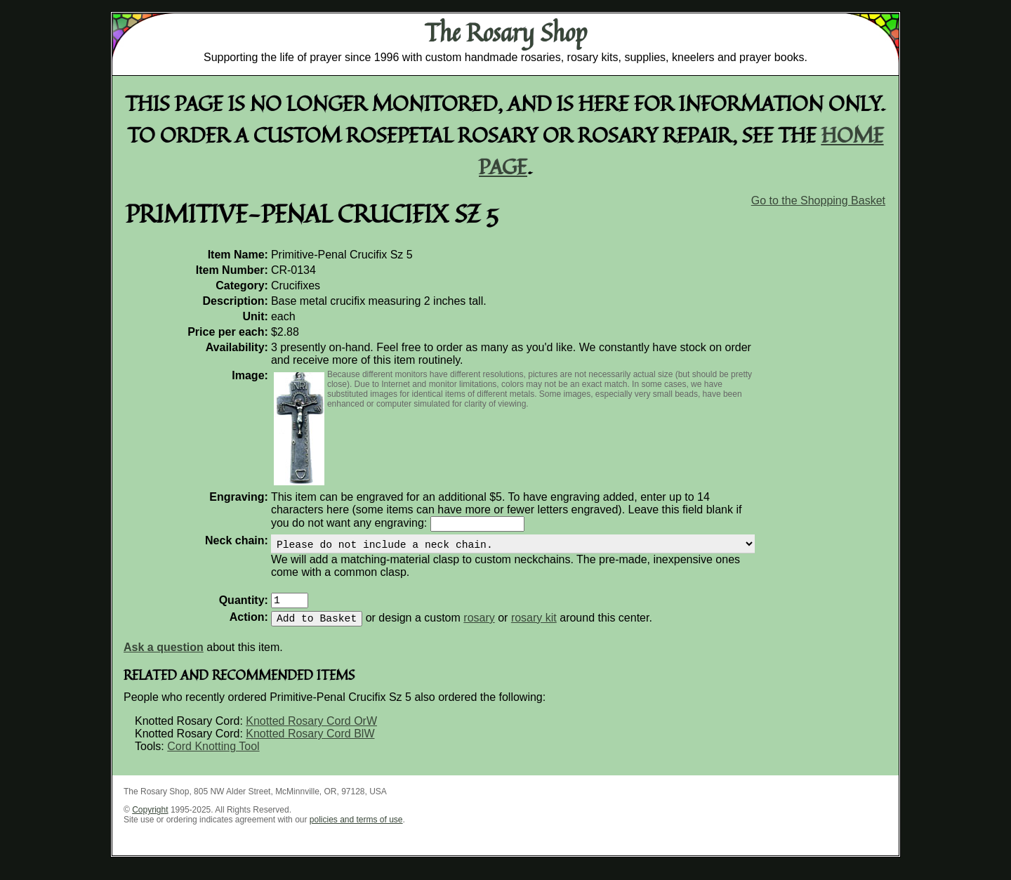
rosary (478, 629)
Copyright (150, 821)
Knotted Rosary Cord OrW (311, 732)
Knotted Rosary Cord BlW (310, 745)
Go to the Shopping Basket (818, 200)
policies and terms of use (356, 831)
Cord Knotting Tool (213, 757)
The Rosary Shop (506, 32)
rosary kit (534, 629)
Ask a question (164, 658)
